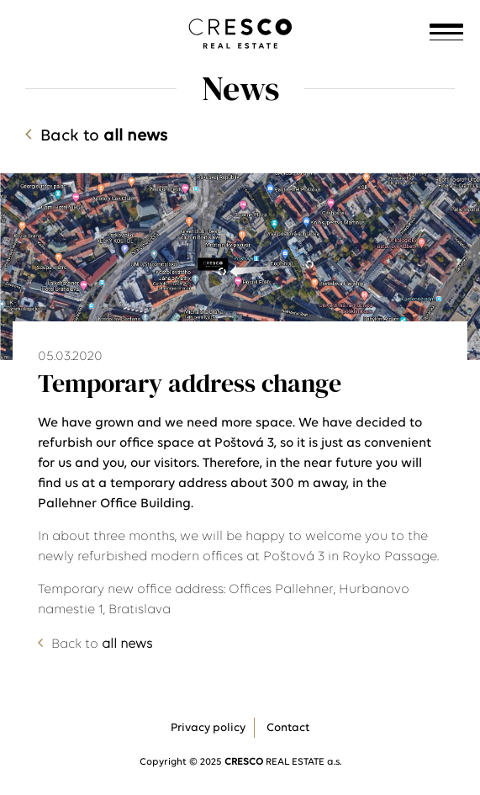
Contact (287, 728)
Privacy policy (208, 728)
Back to (103, 136)
